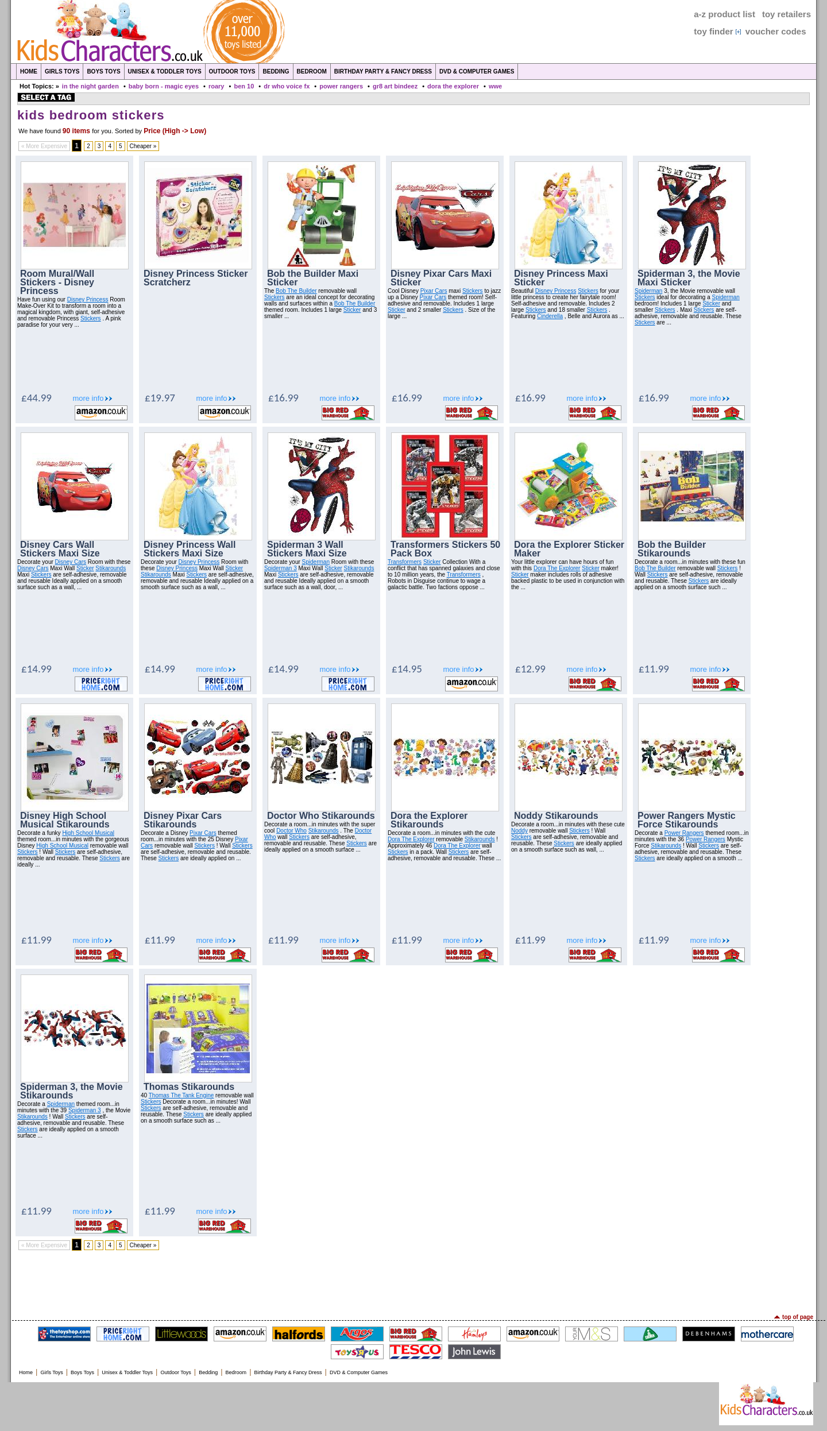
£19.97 (160, 397)
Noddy (519, 830)
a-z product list (724, 14)
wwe (495, 86)
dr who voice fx (287, 86)
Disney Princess (88, 299)
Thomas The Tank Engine (181, 1095)
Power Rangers (684, 833)
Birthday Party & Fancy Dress (383, 71)
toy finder (713, 31)
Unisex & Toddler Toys (165, 71)
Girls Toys (62, 71)
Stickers (90, 318)
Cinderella (550, 316)
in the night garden (90, 86)
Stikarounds (110, 568)
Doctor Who (291, 830)
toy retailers (786, 14)
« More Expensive (44, 146)
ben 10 (244, 86)
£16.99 (283, 397)
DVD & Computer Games (477, 71)
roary (216, 86)
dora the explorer (453, 86)
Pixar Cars (433, 291)
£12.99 (530, 668)
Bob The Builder (296, 291)
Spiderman (648, 291)
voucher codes (775, 31)
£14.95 (407, 668)
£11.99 (654, 668)
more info (87, 398)
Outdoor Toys (232, 71)
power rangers (341, 86)
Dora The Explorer (557, 568)
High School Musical (88, 833)
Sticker (352, 310)
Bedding (275, 71)
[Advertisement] (413, 1282)
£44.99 (36, 397)
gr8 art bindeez (395, 86)
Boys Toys (103, 71)
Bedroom (312, 71)
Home (28, 71)
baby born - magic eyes (164, 86)
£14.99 (36, 668)
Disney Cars (70, 562)
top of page (797, 1317)
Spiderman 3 (280, 568)
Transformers (405, 562)
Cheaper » (143, 146)
